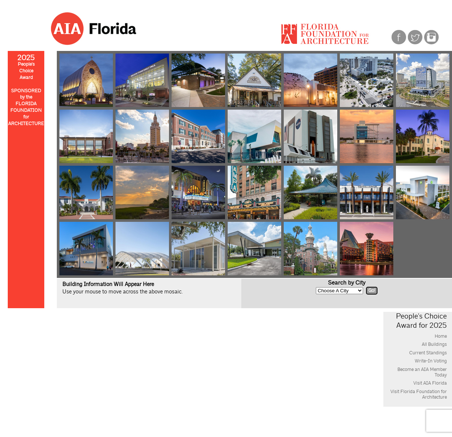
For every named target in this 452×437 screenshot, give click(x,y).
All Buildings (434, 344)
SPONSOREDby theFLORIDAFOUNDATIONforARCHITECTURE (26, 107)
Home (441, 336)
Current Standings (428, 353)
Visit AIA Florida (430, 383)
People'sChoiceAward (26, 68)
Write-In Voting (431, 361)
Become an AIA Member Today (422, 372)
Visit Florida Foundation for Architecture (418, 394)
